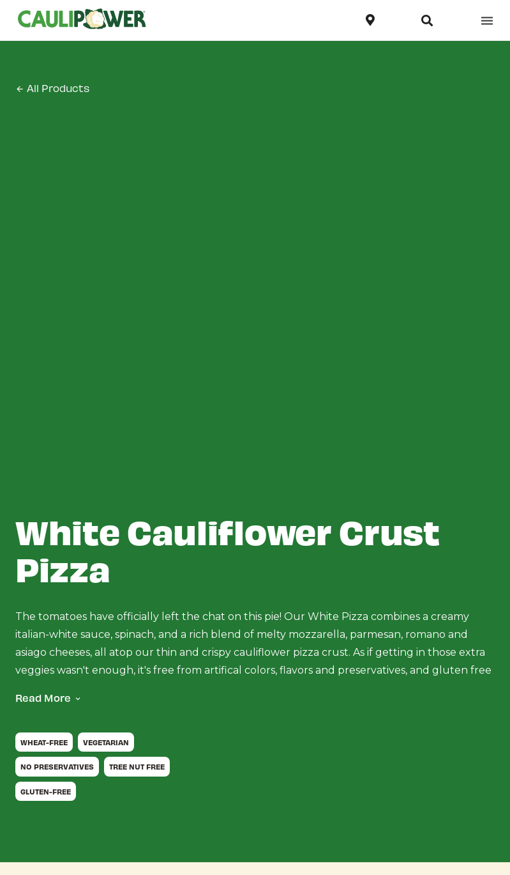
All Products (52, 88)
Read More (43, 698)
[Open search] (427, 20)
